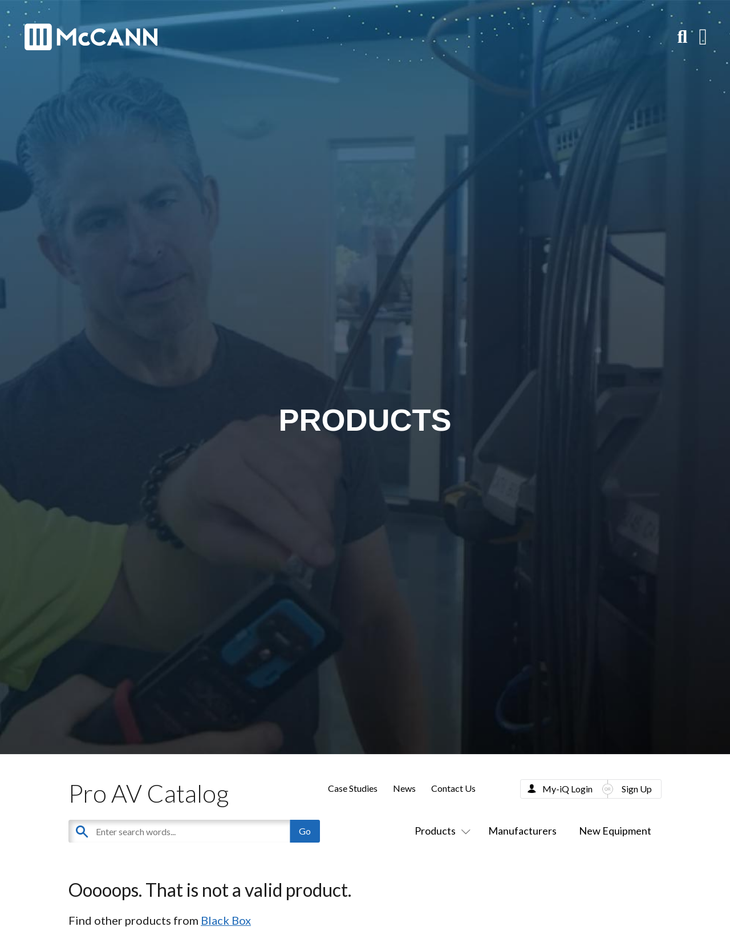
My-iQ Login (567, 788)
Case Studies (353, 788)
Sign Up (637, 788)
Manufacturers (522, 830)
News (404, 788)
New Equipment (615, 830)
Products (440, 830)
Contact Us (453, 788)
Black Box (226, 920)
